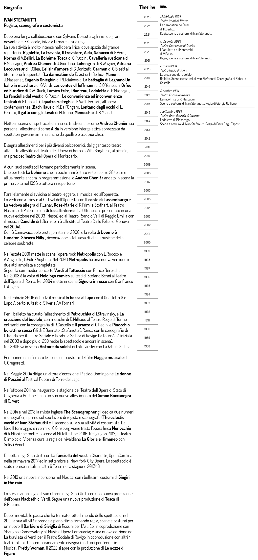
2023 (147, 43)
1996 (147, 277)
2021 (147, 60)
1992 (147, 312)
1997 (147, 268)
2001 (147, 234)
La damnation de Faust (175, 25)
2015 (147, 112)
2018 (147, 86)
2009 (147, 164)
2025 (147, 26)
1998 (147, 260)
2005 (147, 199)
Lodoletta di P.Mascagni (175, 120)
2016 (147, 104)
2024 (147, 34)
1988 (147, 346)
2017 (147, 95)
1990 (147, 329)
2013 (147, 130)
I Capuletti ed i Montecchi (176, 50)
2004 (147, 208)
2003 (147, 216)
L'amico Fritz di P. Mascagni (177, 99)
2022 (147, 52)
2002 (147, 225)
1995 (147, 286)
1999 (147, 251)
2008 (147, 173)
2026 (147, 17)
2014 (147, 121)
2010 (147, 156)
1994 (147, 294)
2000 (147, 242)
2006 (147, 190)
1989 (147, 338)
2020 (147, 69)
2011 (147, 147)
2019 (147, 78)
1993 (147, 303)
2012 (147, 138)
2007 (147, 182)
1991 (147, 320)
